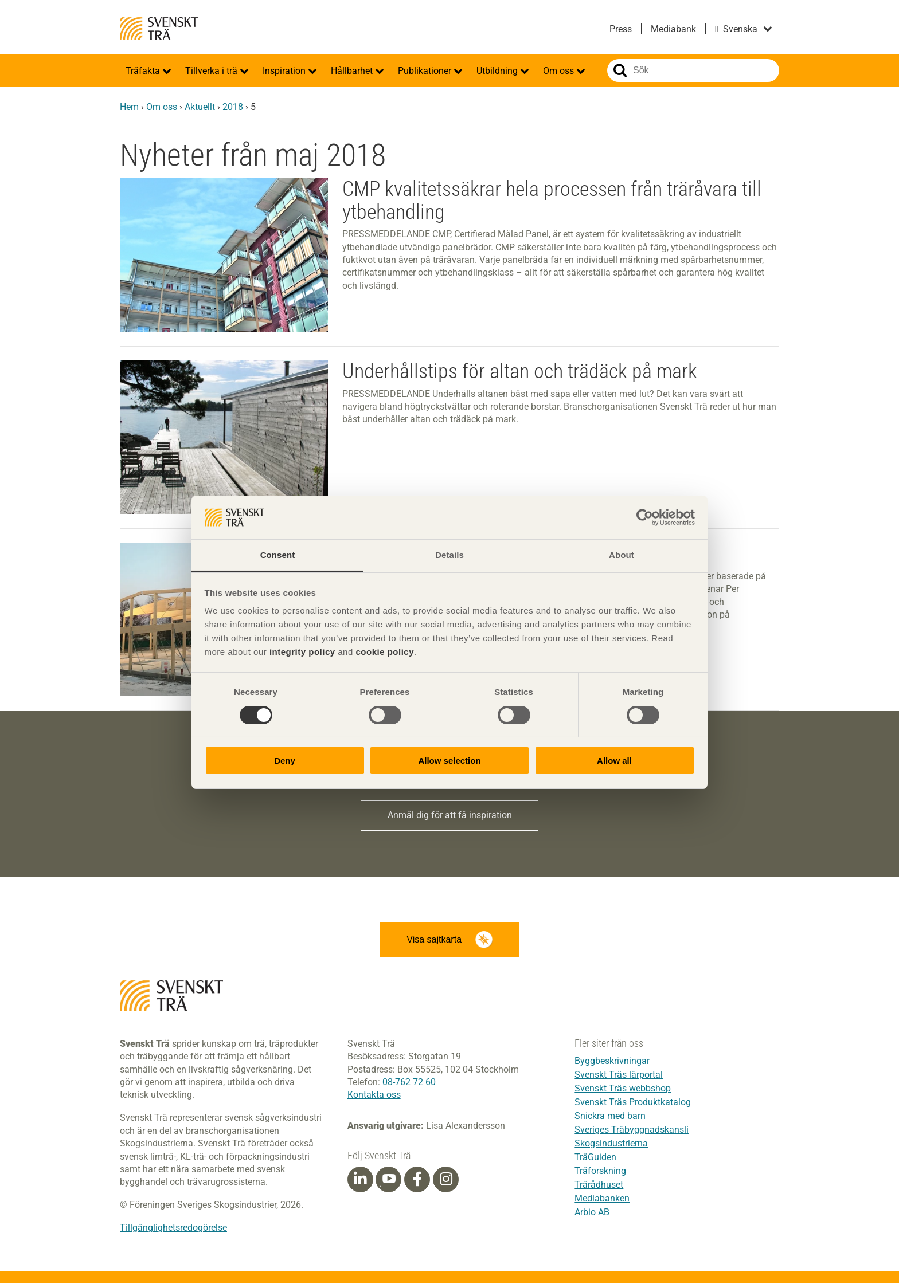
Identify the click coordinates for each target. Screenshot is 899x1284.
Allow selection (449, 760)
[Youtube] (388, 1180)
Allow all (614, 760)
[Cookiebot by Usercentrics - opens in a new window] (645, 517)
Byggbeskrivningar (612, 1062)
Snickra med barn (610, 1117)
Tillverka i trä (212, 70)
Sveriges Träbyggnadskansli (631, 1130)
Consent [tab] (277, 555)
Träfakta (144, 70)
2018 (232, 106)
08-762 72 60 (409, 1083)
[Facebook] (417, 1180)
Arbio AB (591, 1213)
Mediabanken (602, 1199)
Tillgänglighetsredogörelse (173, 1228)
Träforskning (600, 1172)
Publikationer (426, 70)
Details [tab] (449, 555)
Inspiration (285, 70)
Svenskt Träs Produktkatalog (632, 1103)
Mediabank (673, 28)
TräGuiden (595, 1158)
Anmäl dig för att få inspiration (450, 815)
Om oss (559, 70)
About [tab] (621, 555)
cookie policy (384, 652)
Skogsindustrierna (611, 1144)
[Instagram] (446, 1180)
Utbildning (498, 70)
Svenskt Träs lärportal (618, 1075)
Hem (129, 106)
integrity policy (302, 652)
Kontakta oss (374, 1095)
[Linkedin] (360, 1180)
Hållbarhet (353, 70)
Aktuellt (200, 106)
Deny (284, 760)
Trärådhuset (598, 1185)
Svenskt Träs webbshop (622, 1089)
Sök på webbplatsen (620, 70)
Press (620, 28)
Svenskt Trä (159, 28)
